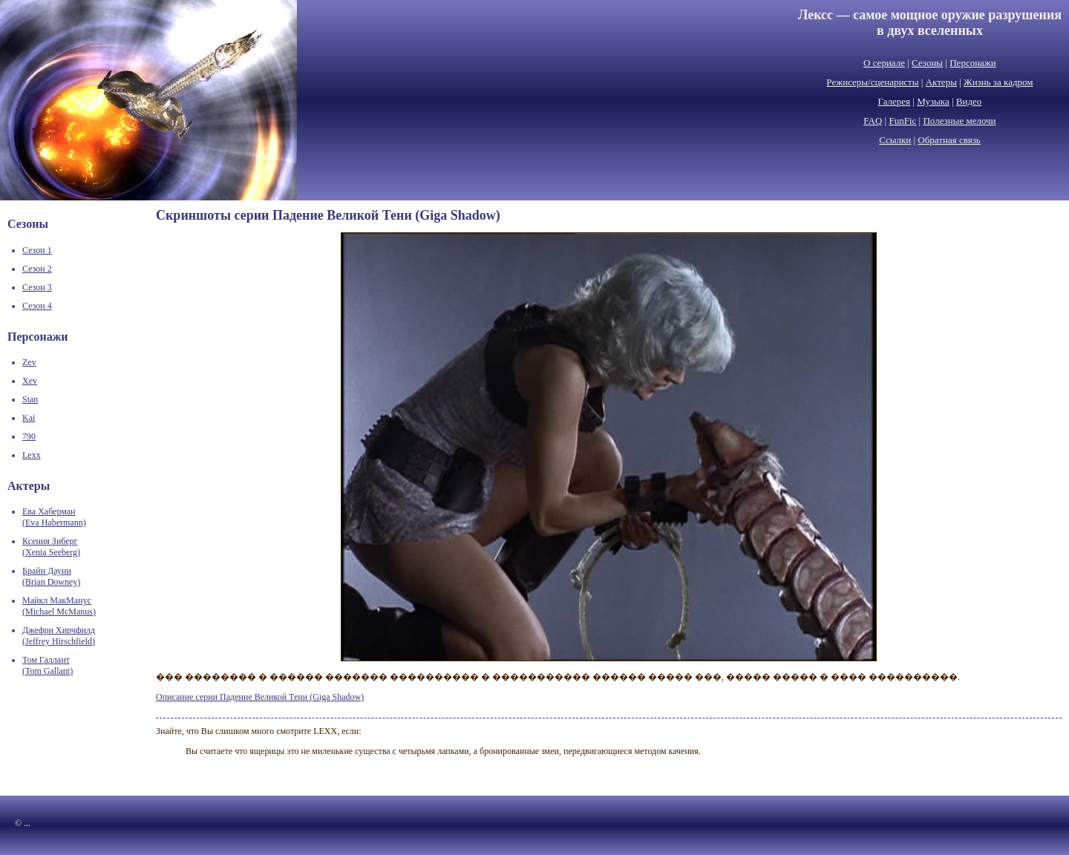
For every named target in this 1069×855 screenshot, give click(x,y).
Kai (28, 418)
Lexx (31, 455)
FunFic (902, 120)
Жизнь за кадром (998, 82)
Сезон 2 (37, 268)
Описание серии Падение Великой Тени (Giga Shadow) (260, 697)
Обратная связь (949, 139)
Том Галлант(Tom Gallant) (47, 665)
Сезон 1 (37, 250)
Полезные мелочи (959, 120)
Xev (29, 381)
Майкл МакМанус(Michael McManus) (59, 606)
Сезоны (927, 62)
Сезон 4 (37, 306)
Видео (969, 101)
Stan (30, 399)
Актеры (941, 82)
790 (29, 436)
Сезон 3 (37, 287)
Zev (29, 362)
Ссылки (895, 139)
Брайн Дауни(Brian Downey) (51, 576)
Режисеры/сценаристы (872, 82)
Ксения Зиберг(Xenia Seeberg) (51, 546)
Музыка (933, 101)
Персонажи (972, 62)
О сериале (884, 62)
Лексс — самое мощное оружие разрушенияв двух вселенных (930, 22)
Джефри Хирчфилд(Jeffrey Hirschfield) (58, 635)
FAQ (872, 120)
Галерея (894, 101)
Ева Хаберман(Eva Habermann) (54, 517)
